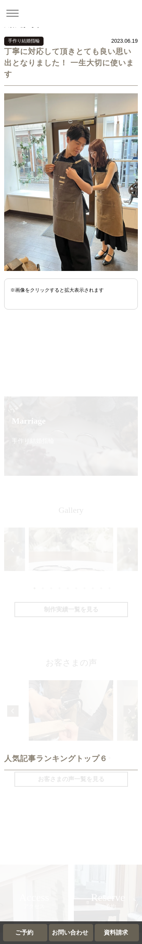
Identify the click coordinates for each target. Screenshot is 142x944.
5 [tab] (67, 587)
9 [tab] (100, 587)
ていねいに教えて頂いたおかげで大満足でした (71, 730)
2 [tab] (42, 587)
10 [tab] (109, 587)
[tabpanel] (71, 570)
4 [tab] (59, 587)
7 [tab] (84, 587)
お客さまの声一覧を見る (71, 779)
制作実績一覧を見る (71, 609)
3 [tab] (50, 587)
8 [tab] (92, 587)
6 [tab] (75, 587)
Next (129, 550)
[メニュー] (15, 13)
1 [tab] (34, 587)
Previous (12, 550)
